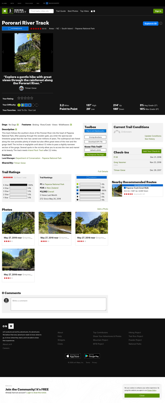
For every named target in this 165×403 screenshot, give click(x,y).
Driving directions (95, 137)
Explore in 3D (151, 23)
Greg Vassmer (120, 162)
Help (60, 336)
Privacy (94, 362)
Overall (51, 191)
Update (153, 136)
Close (142, 395)
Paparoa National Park (85, 28)
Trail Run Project (136, 336)
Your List (32, 110)
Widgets (61, 340)
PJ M (116, 157)
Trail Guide (61, 11)
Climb (4, 3)
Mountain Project (100, 340)
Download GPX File (95, 142)
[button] (4, 52)
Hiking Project (135, 332)
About (60, 332)
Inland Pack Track (36, 150)
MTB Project (98, 344)
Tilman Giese (30, 88)
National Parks (135, 344)
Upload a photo (95, 150)
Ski (38, 3)
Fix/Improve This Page (95, 155)
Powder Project (135, 340)
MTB (12, 3)
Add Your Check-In (151, 151)
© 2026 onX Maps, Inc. (76, 362)
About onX (7, 344)
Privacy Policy (151, 390)
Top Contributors (100, 332)
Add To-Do (22, 110)
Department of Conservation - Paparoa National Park (38, 158)
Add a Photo (102, 209)
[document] (142, 392)
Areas (51, 28)
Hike (19, 3)
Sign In (158, 11)
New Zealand (52, 188)
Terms (88, 362)
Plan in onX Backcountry (95, 131)
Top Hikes (84, 11)
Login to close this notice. (36, 393)
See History (150, 139)
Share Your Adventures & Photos (107, 336)
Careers (6, 348)
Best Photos (73, 11)
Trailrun (29, 3)
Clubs (60, 344)
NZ (57, 28)
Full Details (103, 171)
